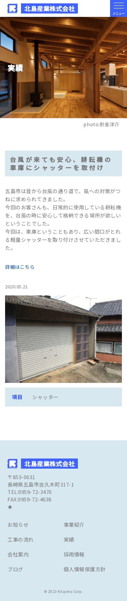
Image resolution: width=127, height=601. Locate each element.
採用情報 (74, 554)
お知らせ (17, 524)
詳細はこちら (20, 266)
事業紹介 (74, 524)
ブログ (15, 569)
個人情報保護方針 (85, 569)
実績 (69, 539)
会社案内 (17, 554)
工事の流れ (20, 539)
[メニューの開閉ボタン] (118, 8)
